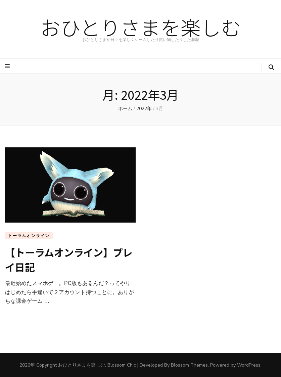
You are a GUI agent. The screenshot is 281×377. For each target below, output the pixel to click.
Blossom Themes (189, 365)
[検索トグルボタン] (271, 67)
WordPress (249, 365)
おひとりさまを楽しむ (140, 26)
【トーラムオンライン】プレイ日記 (68, 259)
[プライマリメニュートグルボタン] (8, 66)
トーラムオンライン (29, 235)
